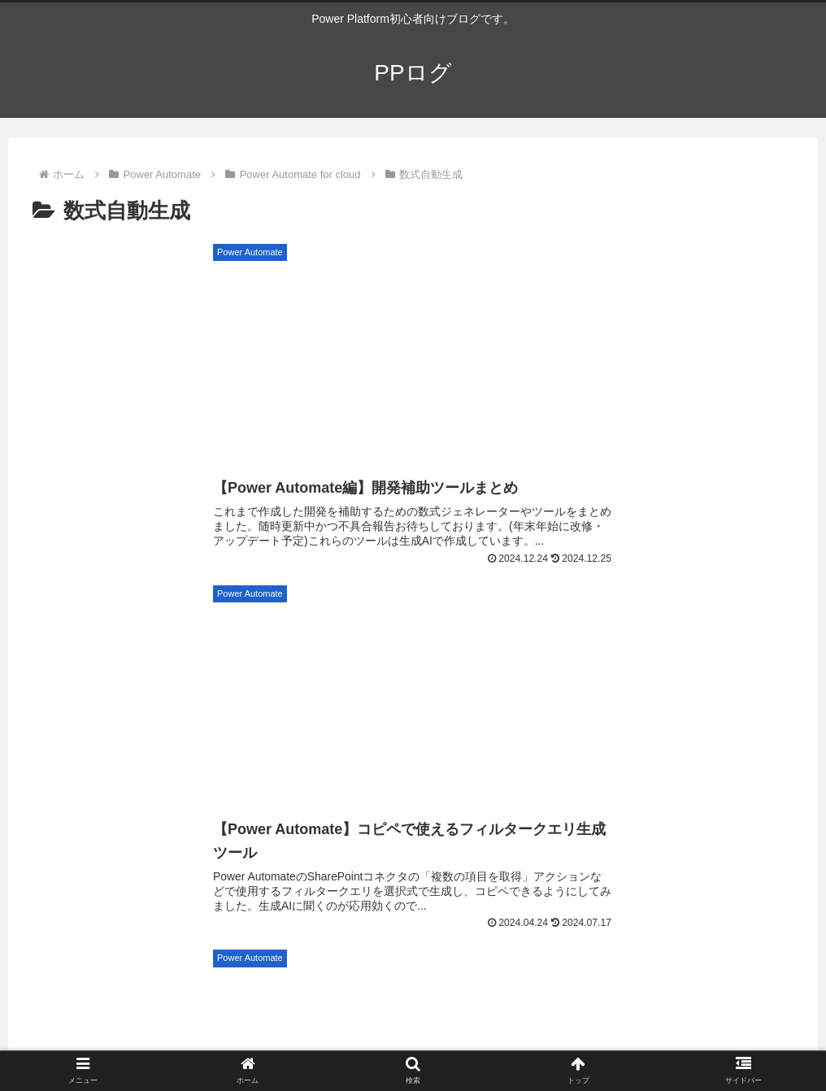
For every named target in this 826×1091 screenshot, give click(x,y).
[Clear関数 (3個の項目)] (311, 782)
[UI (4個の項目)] (218, 700)
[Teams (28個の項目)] (138, 591)
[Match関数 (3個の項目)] (774, 782)
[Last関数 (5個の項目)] (433, 673)
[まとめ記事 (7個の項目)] (420, 618)
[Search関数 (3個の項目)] (53, 782)
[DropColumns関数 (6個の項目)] (499, 645)
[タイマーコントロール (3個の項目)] (183, 782)
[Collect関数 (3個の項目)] (413, 782)
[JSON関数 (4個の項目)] (138, 700)
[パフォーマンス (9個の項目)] (129, 618)
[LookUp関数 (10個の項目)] (774, 591)
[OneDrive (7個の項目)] (507, 618)
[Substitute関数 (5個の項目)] (341, 673)
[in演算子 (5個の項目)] (45, 700)
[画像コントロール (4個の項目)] (252, 727)
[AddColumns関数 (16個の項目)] (338, 591)
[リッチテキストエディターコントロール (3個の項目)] (713, 754)
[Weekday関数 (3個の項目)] (665, 782)
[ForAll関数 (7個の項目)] (332, 618)
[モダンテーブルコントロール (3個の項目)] (89, 754)
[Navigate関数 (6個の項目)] (265, 645)
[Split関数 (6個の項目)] (42, 645)
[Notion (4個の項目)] (688, 700)
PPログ (156, 846)
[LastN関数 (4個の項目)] (504, 700)
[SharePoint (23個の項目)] (226, 591)
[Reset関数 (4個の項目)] (777, 700)
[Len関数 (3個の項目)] (447, 754)
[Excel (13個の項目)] (685, 591)
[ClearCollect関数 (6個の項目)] (377, 645)
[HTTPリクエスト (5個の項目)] (232, 673)
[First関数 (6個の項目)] (786, 618)
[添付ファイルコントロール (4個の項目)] (91, 727)
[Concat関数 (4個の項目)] (768, 727)
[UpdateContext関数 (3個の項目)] (536, 782)
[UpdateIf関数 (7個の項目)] (697, 618)
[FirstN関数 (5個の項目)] (515, 673)
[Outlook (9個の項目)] (37, 618)
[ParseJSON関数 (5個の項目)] (769, 673)
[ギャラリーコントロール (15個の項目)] (479, 591)
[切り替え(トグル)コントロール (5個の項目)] (87, 673)
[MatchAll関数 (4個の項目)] (400, 700)
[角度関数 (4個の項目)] (660, 727)
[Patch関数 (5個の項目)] (780, 645)
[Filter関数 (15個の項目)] (603, 591)
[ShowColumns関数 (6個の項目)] (148, 645)
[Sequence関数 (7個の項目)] (237, 618)
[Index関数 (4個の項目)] (600, 700)
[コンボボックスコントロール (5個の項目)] (648, 645)
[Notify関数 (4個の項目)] (297, 700)
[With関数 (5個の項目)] (674, 673)
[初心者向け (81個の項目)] (50, 591)
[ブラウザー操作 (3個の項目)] (345, 754)
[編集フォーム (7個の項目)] (598, 618)
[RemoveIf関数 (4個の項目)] (545, 727)
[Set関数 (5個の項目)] (596, 673)
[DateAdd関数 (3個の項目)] (545, 754)
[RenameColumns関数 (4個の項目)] (403, 727)
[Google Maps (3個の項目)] (232, 754)
